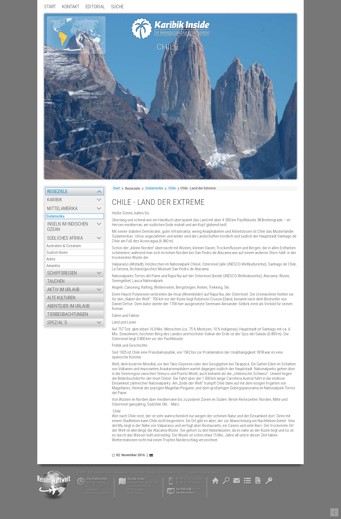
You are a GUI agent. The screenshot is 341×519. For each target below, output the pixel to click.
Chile (172, 188)
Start (116, 188)
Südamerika (154, 188)
